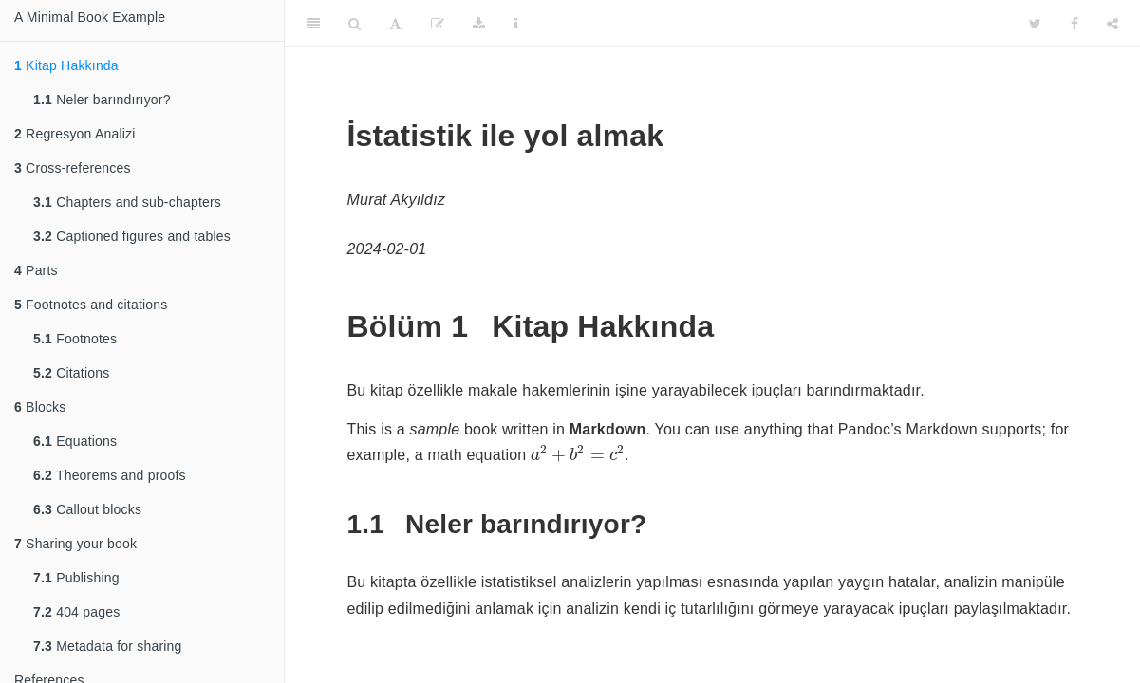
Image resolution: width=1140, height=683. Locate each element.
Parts (36, 270)
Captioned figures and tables (132, 236)
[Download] (478, 23)
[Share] (1112, 23)
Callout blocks (87, 509)
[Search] (354, 23)
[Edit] (437, 23)
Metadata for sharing (107, 646)
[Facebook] (1074, 23)
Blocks (40, 407)
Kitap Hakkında (66, 65)
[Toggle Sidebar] (313, 23)
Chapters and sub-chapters (127, 202)
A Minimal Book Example (89, 17)
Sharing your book (75, 543)
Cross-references (72, 167)
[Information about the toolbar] (516, 23)
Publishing (76, 577)
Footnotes (75, 338)
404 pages (76, 611)
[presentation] (578, 453)
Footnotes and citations (90, 304)
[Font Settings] (395, 23)
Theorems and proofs (109, 475)
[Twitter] (1035, 23)
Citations (71, 372)
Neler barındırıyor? (102, 99)
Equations (75, 441)
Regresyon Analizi (75, 133)
